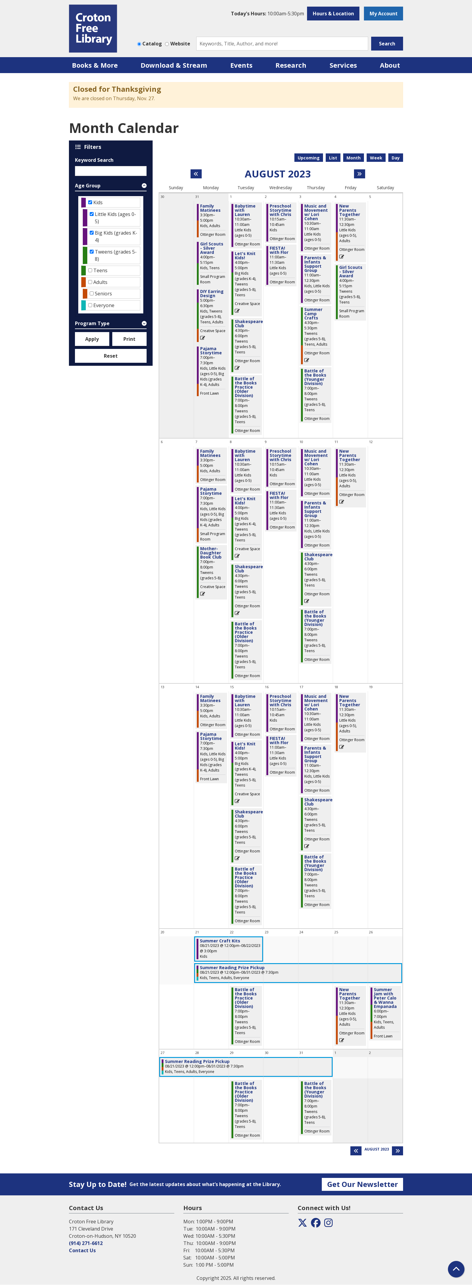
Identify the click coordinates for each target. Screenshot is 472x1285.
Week (376, 158)
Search (387, 43)
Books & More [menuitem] (95, 64)
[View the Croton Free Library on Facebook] (316, 1224)
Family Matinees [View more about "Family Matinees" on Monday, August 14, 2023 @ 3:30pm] (210, 698)
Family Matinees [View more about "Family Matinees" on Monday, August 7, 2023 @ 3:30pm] (210, 453)
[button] (267, 13)
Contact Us (82, 1250)
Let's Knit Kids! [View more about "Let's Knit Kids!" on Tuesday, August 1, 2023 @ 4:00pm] (245, 255)
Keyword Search (94, 160)
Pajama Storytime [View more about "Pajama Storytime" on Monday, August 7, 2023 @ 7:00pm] (211, 491)
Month (353, 158)
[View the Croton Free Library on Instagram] (328, 1224)
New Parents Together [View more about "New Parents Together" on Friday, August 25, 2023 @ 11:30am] (349, 994)
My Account (384, 13)
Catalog (152, 43)
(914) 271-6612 (86, 1243)
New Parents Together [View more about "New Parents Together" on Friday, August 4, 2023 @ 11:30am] (349, 210)
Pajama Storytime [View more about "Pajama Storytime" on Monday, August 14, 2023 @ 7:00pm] (211, 736)
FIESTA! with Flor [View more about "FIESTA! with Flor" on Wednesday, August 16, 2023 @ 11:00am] (279, 740)
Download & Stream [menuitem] (174, 64)
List (333, 158)
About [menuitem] (390, 64)
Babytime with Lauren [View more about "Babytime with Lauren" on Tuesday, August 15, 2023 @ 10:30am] (245, 700)
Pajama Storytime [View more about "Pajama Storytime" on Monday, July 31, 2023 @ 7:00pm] (211, 351)
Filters (93, 146)
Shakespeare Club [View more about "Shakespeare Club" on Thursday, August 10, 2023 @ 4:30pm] (318, 557)
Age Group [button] (88, 185)
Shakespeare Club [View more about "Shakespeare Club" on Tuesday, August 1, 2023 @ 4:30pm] (249, 323)
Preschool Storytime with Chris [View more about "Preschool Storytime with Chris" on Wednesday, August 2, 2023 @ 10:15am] (280, 210)
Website (180, 43)
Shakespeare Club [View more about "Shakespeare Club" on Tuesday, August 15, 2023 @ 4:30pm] (249, 814)
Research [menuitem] (290, 64)
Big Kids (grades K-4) (116, 236)
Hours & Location (333, 13)
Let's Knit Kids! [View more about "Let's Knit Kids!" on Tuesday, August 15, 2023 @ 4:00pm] (245, 746)
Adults (100, 282)
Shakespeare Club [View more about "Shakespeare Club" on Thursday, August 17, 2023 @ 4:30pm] (318, 802)
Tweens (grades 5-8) (116, 255)
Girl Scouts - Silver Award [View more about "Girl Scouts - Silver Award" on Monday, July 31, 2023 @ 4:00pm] (211, 248)
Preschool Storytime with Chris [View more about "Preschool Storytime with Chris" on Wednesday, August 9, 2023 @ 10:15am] (280, 455)
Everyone (103, 305)
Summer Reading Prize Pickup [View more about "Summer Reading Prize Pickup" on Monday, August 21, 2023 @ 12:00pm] (232, 968)
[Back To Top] (456, 1269)
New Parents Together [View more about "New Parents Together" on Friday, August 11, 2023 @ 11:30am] (349, 455)
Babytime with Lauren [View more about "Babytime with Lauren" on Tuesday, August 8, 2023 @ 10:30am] (245, 455)
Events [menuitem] (241, 64)
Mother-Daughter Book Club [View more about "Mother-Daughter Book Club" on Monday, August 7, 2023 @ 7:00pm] (211, 553)
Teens (100, 270)
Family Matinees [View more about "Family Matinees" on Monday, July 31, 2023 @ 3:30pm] (210, 208)
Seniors (103, 293)
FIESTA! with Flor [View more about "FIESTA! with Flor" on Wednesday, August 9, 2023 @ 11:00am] (279, 495)
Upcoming (309, 158)
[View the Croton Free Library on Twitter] (302, 1224)
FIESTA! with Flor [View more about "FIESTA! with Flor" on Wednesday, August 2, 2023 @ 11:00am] (279, 250)
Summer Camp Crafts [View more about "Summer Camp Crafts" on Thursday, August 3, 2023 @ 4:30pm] (313, 313)
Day (396, 158)
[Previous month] (196, 173)
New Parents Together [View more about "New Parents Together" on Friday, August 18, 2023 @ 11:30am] (349, 700)
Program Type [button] (92, 323)
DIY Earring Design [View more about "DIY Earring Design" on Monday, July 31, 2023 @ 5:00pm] (212, 293)
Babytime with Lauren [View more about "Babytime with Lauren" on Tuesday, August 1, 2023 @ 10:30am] (245, 210)
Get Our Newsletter (362, 1184)
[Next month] (359, 173)
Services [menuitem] (343, 64)
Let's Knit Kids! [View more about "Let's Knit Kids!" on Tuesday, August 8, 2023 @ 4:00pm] (245, 501)
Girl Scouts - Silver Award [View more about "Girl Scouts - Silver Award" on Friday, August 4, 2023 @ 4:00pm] (350, 271)
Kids (98, 202)
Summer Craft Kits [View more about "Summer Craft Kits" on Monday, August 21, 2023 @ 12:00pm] (220, 941)
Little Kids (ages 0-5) (115, 218)
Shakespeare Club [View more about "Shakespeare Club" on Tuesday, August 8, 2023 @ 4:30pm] (249, 569)
